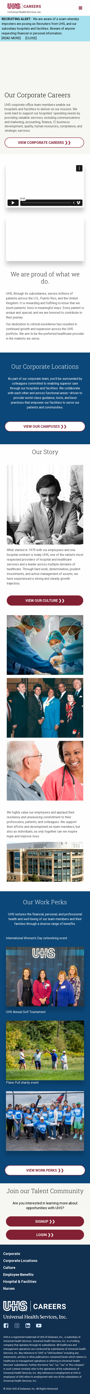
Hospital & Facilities (19, 1281)
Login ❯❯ (45, 1235)
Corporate (11, 1254)
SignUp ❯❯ (45, 1221)
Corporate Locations (20, 1261)
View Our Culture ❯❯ (45, 600)
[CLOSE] (31, 38)
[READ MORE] (11, 38)
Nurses (9, 1288)
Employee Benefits (18, 1274)
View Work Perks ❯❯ (45, 1170)
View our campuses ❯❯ (45, 426)
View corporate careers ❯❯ (44, 142)
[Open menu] (80, 7)
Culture (9, 1267)
